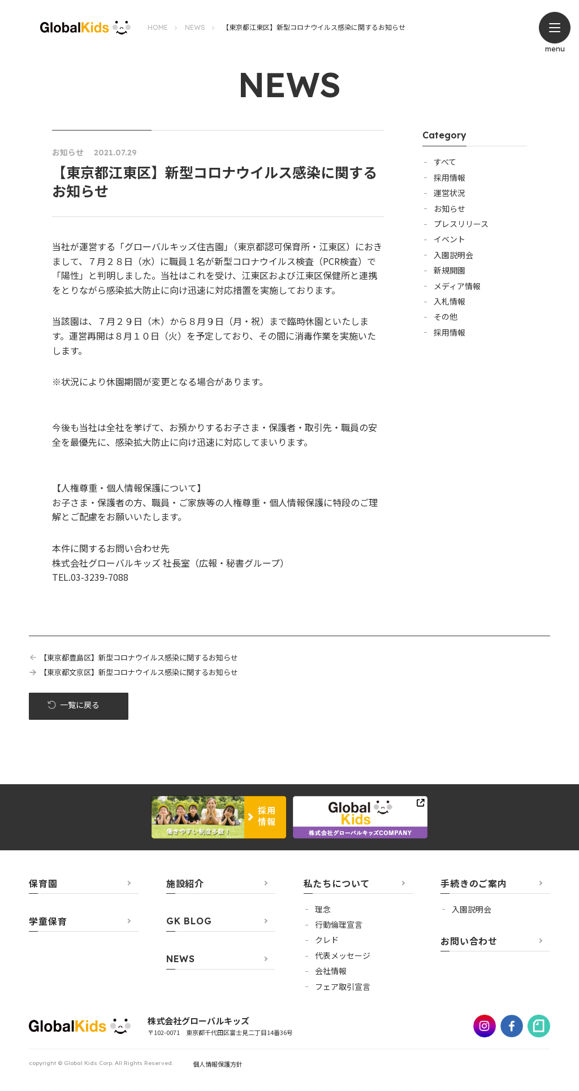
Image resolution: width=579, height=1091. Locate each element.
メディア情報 (457, 286)
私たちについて (337, 883)
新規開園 (449, 270)
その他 (445, 316)
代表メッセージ (342, 956)
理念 (323, 909)
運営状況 (449, 192)
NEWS (195, 27)
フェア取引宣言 (342, 987)
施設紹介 (185, 883)
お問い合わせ (469, 941)
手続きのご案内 (473, 883)
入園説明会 (453, 254)
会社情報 (331, 971)
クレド (327, 940)
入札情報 (449, 301)
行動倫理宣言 (338, 925)
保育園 (43, 883)
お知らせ (449, 208)
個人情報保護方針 (218, 1064)
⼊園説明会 (471, 909)
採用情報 (449, 177)
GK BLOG (189, 921)
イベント (449, 239)
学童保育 (48, 921)
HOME (158, 27)
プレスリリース (461, 223)
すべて (445, 161)
